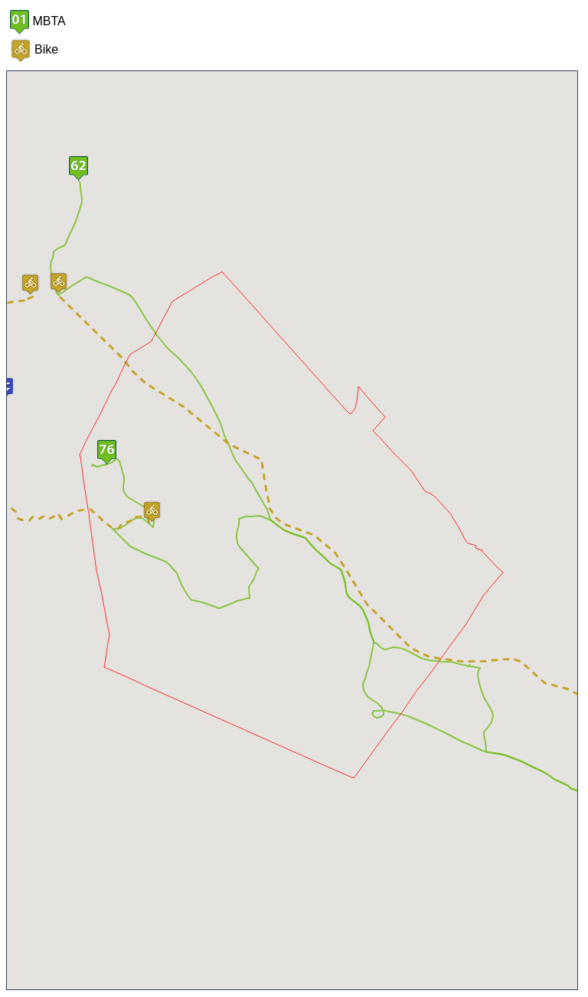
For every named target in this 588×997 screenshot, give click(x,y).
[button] (78, 168)
